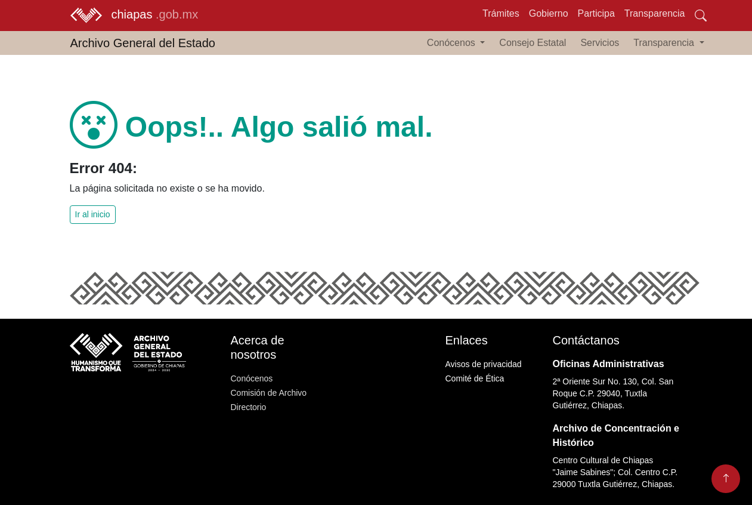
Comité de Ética (475, 378)
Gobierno (548, 13)
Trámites (500, 13)
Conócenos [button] (452, 43)
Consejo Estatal (532, 43)
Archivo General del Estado (142, 43)
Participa (596, 13)
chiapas (134, 15)
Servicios (599, 43)
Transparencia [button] (665, 43)
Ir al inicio (92, 214)
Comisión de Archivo (269, 393)
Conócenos (252, 378)
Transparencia (654, 13)
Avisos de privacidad (483, 364)
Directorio (249, 407)
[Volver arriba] (725, 478)
